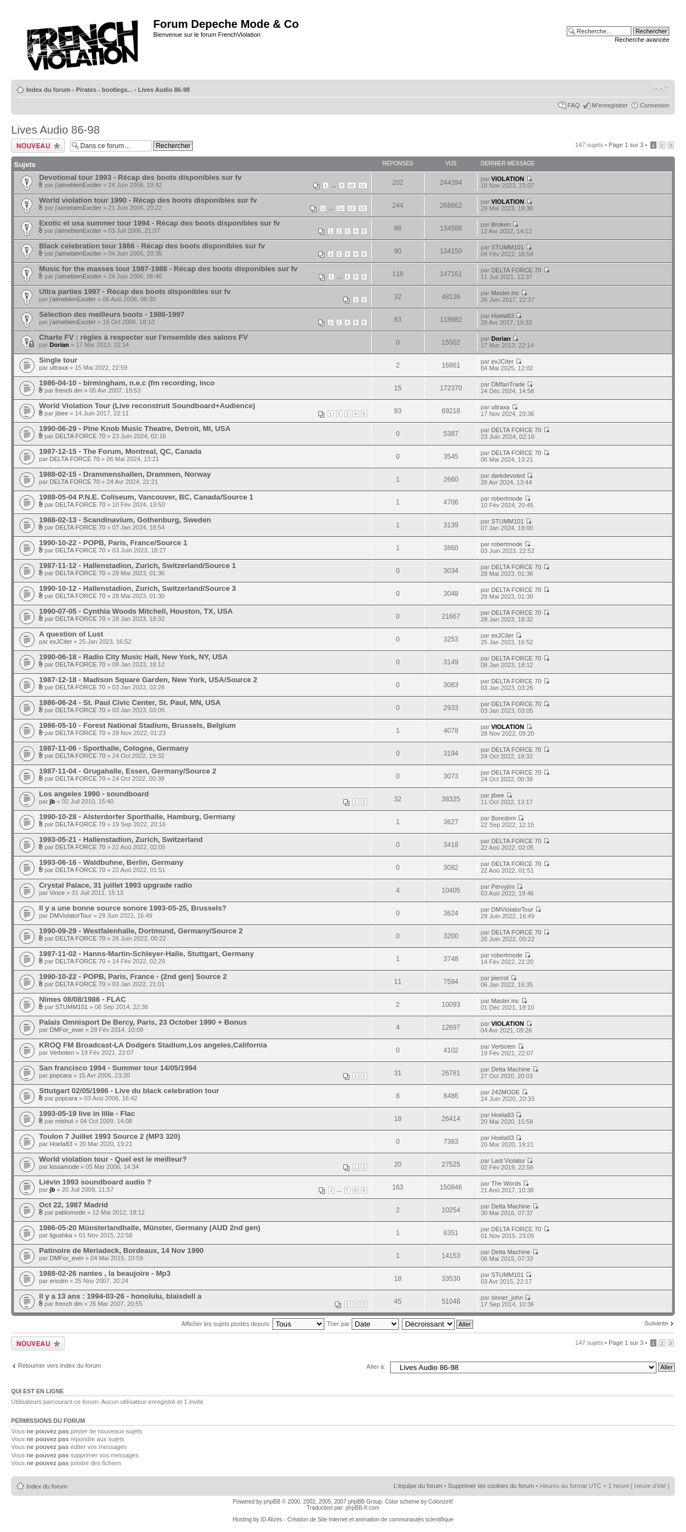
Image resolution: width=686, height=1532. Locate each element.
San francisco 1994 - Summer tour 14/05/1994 (118, 1068)
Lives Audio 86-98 (164, 89)
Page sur (626, 144)
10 (351, 185)
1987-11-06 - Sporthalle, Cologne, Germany (113, 748)
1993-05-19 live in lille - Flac (87, 1113)
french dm (68, 390)
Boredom (503, 818)
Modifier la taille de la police (661, 87)
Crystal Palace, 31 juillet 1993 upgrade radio (115, 885)
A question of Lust (71, 634)
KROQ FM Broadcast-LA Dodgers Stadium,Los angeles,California (153, 1045)
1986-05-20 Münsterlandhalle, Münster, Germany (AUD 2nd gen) (149, 1227)
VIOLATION (507, 178)
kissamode (64, 1166)
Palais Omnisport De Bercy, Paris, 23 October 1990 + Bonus (143, 1022)
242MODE (505, 1092)
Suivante (656, 1323)
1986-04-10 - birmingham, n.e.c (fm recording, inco (127, 383)
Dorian (59, 344)
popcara (61, 1075)
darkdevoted (508, 475)
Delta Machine (510, 1069)
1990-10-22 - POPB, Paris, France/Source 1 (113, 543)
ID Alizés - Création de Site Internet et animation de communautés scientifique (357, 1519)
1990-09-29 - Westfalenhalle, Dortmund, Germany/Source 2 (140, 931)
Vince (57, 892)
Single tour (58, 360)
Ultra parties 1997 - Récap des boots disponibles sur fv (135, 291)
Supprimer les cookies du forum (491, 1485)
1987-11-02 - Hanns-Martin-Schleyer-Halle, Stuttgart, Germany (146, 953)
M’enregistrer (609, 105)
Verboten (62, 1052)
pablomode (70, 1212)
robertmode (506, 498)
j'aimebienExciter (78, 185)
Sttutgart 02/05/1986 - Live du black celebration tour (129, 1090)
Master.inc (505, 293)
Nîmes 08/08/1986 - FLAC (82, 999)
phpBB (272, 1502)
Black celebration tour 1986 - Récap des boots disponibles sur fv (152, 246)
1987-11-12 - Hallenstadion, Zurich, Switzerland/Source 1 (137, 565)
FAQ (573, 105)
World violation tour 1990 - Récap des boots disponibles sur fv (148, 200)
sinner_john (507, 1297)
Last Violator (508, 1160)
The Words (506, 1183)
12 (351, 208)
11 (363, 185)
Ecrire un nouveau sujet (38, 146)
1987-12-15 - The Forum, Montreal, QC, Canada (120, 451)
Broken (500, 224)
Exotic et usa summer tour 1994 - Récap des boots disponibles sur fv (159, 223)
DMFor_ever (67, 1029)
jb (52, 801)
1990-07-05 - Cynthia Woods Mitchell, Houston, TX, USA (136, 611)
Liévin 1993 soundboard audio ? (95, 1182)
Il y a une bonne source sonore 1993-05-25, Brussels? (132, 908)
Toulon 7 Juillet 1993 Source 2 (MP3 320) (109, 1136)
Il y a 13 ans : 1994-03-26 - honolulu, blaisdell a (120, 1296)
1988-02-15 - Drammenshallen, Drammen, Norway (125, 474)
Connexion (654, 105)
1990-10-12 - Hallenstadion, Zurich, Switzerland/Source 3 (137, 588)
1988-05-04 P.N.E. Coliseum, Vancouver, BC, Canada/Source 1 (146, 497)
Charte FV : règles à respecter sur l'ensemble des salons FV (143, 337)
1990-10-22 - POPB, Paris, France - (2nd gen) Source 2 (133, 976)
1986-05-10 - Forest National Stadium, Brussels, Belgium (137, 725)
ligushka (61, 1235)
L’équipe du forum (417, 1485)
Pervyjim (502, 886)
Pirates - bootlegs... (104, 89)
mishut (64, 1121)
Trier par (362, 1323)
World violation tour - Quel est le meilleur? (113, 1159)
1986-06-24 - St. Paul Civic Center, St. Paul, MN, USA (130, 702)
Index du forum (48, 89)
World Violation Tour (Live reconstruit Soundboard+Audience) (147, 406)
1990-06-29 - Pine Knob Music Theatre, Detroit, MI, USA (135, 428)
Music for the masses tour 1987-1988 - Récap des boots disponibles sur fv (168, 269)
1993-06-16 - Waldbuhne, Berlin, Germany (111, 862)
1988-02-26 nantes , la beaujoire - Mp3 (105, 1273)
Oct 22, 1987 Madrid (73, 1205)
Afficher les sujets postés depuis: (252, 1323)
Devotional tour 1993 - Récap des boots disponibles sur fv (140, 177)
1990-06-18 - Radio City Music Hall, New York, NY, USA (133, 657)
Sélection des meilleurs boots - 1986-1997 (111, 314)
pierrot (499, 978)
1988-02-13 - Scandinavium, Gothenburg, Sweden (125, 520)
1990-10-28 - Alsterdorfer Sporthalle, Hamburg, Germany (137, 817)
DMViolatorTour (71, 915)
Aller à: (376, 1366)
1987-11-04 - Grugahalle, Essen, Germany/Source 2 (127, 771)
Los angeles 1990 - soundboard (94, 794)
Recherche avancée (642, 39)
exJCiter (502, 361)
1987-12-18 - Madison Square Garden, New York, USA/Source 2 (148, 680)
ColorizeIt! (440, 1502)
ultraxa (59, 367)
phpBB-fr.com (363, 1508)
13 (363, 208)
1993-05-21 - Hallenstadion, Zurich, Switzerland (121, 839)
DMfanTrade (508, 384)
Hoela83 (502, 315)
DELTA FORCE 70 (516, 270)
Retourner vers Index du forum (59, 1365)
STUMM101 (507, 247)
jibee (61, 413)
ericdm (59, 1281)
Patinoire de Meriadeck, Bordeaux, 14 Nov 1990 (121, 1250)
